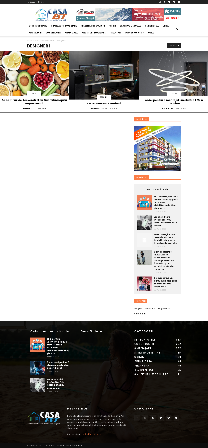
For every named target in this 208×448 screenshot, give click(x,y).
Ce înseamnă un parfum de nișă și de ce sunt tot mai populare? (165, 282)
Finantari (115, 32)
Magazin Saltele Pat (144, 308)
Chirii (112, 25)
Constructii (53, 32)
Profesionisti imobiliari (45, 40)
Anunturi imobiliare (94, 32)
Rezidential (152, 25)
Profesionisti (134, 32)
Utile (151, 32)
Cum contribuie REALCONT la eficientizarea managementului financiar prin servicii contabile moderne (164, 260)
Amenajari (35, 32)
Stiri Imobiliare (38, 25)
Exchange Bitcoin (162, 308)
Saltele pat (141, 177)
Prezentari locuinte (93, 25)
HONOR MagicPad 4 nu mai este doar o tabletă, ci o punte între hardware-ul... (165, 238)
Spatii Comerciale (130, 25)
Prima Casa (71, 32)
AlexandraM (167, 108)
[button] (177, 29)
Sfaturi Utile (145, 339)
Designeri (34, 94)
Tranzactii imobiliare (64, 25)
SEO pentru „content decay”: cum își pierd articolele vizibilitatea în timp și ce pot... (58, 346)
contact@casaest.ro (91, 434)
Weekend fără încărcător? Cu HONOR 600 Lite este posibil (165, 221)
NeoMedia (27, 108)
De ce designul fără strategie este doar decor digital (58, 365)
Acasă (29, 40)
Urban (166, 25)
